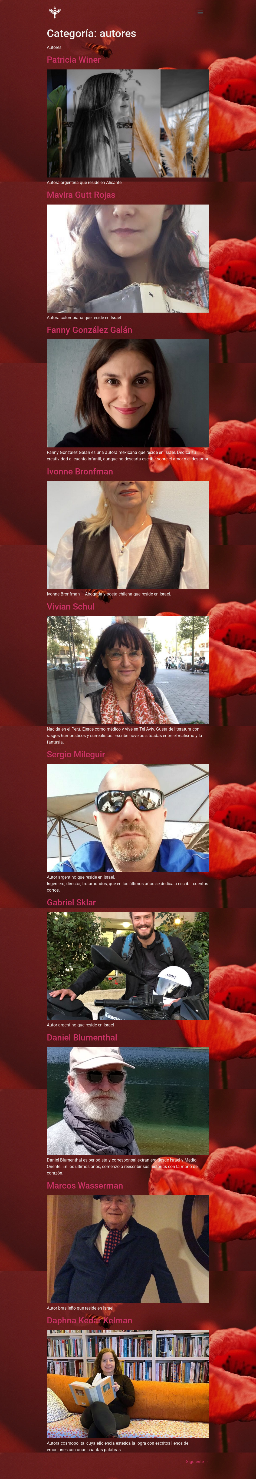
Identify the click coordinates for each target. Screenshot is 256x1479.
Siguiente (197, 1461)
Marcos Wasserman (85, 1185)
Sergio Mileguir (76, 754)
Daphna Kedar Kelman (89, 1320)
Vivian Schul (70, 606)
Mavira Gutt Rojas (81, 195)
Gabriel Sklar (71, 902)
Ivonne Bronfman (80, 471)
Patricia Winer (74, 60)
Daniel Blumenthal (82, 1037)
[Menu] (200, 12)
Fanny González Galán (89, 330)
